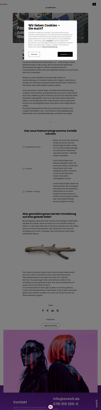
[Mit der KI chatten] (50, 407)
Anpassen (34, 54)
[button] (65, 54)
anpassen (49, 41)
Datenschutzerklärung (49, 47)
